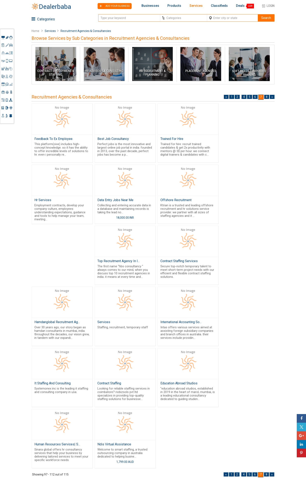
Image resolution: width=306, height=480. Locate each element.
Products (174, 6)
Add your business (114, 6)
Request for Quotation (182, 435)
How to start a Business (248, 448)
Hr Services (226, 139)
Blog (137, 452)
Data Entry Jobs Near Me (52, 200)
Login (270, 5)
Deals (240, 6)
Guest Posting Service (144, 440)
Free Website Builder (102, 438)
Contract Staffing (46, 324)
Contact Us (142, 447)
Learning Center (243, 428)
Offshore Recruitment (111, 200)
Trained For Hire (168, 139)
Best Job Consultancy (111, 139)
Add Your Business (245, 443)
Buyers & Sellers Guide (145, 426)
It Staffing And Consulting (236, 262)
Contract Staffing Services (237, 200)
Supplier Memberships (247, 433)
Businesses (150, 6)
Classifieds (219, 6)
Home (35, 31)
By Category (175, 419)
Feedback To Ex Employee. (53, 139)
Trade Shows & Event (182, 450)
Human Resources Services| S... (180, 324)
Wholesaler (175, 425)
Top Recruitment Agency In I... (178, 200)
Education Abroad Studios (114, 324)
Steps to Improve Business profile (251, 421)
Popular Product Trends (183, 430)
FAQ (137, 462)
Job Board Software (109, 448)
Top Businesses (178, 444)
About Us (140, 433)
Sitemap (140, 457)
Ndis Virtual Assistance (235, 324)
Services (196, 6)
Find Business (177, 439)
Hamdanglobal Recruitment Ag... (57, 262)
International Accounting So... (177, 262)
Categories (43, 19)
